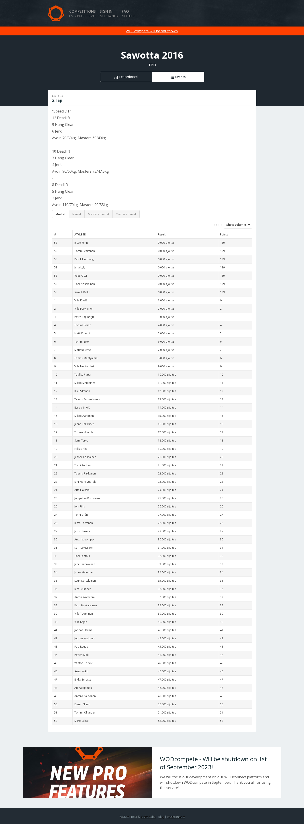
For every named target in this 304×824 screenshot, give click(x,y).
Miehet (60, 214)
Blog (161, 817)
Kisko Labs (148, 817)
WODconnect (176, 817)
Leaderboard (128, 77)
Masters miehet (98, 214)
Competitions (82, 13)
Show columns (235, 225)
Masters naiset (126, 214)
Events (180, 77)
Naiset (76, 214)
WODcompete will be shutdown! (152, 31)
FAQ (128, 13)
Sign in (109, 13)
